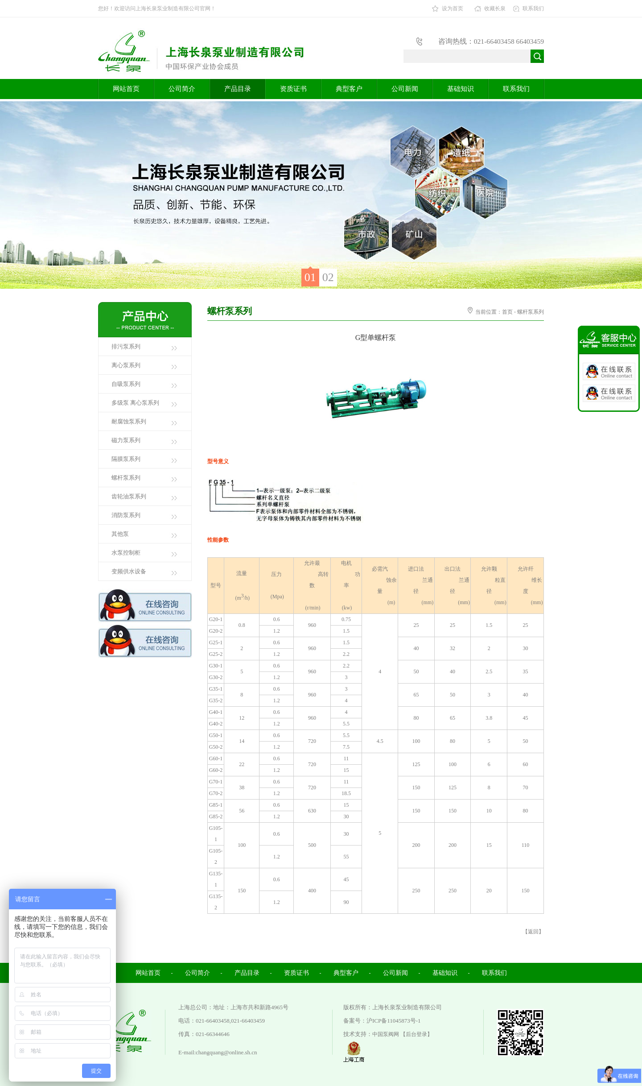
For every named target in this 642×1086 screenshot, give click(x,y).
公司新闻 (404, 88)
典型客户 (349, 88)
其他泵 (120, 534)
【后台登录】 (416, 1034)
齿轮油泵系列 (128, 496)
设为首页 (452, 8)
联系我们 (533, 8)
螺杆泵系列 (125, 477)
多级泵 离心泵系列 (135, 402)
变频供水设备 (128, 571)
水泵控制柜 (125, 552)
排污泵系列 (125, 346)
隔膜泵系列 (125, 459)
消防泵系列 (125, 515)
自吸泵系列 (125, 384)
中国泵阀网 (385, 1034)
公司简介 (182, 88)
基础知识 (460, 88)
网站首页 (126, 88)
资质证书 (293, 88)
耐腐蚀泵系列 (128, 421)
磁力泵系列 (125, 440)
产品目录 (237, 88)
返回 (533, 931)
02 (328, 277)
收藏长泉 (495, 8)
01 (310, 277)
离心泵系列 (125, 365)
